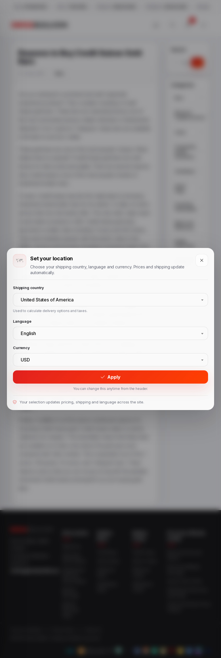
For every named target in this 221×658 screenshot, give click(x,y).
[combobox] (110, 299)
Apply (110, 377)
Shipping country (28, 287)
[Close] (201, 260)
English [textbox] (28, 333)
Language (22, 321)
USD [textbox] (25, 360)
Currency (21, 347)
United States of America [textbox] (47, 300)
